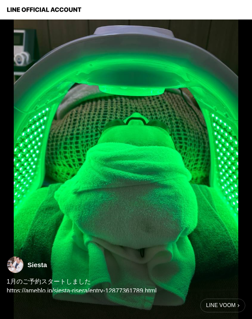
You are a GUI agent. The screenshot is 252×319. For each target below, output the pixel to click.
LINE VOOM (221, 305)
